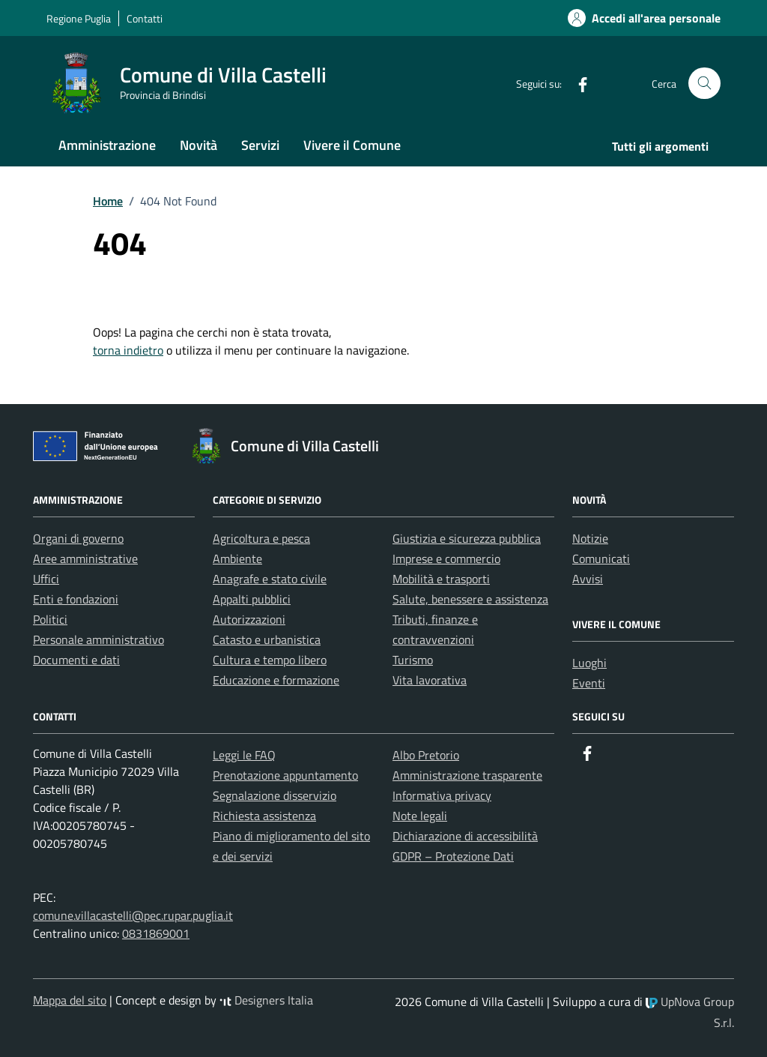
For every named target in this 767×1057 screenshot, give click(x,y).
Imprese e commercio (446, 558)
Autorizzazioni (249, 619)
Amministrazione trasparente (467, 775)
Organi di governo (78, 538)
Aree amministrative (85, 558)
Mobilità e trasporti (441, 579)
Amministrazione (107, 145)
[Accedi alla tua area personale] (635, 18)
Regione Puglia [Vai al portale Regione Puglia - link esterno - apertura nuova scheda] (78, 18)
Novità (198, 145)
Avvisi (587, 579)
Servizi (260, 145)
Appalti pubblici (252, 599)
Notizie (590, 538)
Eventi (588, 683)
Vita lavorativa (429, 680)
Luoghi (589, 663)
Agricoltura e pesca (261, 538)
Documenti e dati (76, 660)
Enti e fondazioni (75, 599)
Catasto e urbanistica (267, 639)
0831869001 (156, 933)
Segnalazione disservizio (274, 795)
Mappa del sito (69, 1000)
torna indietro (128, 350)
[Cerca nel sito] (704, 83)
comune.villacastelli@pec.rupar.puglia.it (133, 915)
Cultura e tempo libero (270, 660)
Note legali (419, 816)
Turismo (412, 660)
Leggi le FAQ (244, 755)
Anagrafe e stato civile (270, 579)
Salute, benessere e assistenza (470, 599)
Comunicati (601, 558)
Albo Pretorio (425, 755)
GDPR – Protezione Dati (453, 856)
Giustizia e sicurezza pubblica (466, 538)
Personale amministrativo (98, 639)
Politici (50, 619)
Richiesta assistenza (264, 816)
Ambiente (237, 558)
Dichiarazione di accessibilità (465, 836)
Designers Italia (266, 1000)
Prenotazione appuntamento (285, 775)
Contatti (145, 18)
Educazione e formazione (276, 680)
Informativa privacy (441, 795)
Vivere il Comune (352, 145)
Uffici (46, 579)
